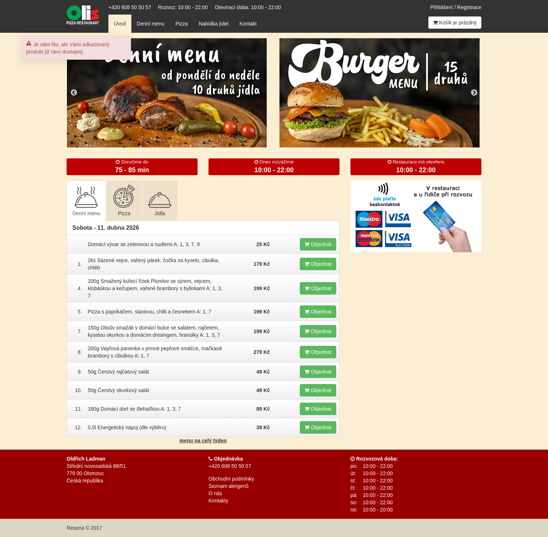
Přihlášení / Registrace (455, 7)
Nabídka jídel (214, 24)
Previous (74, 92)
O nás (215, 493)
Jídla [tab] (159, 200)
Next (474, 92)
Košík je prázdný (455, 22)
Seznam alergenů (229, 486)
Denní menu (150, 24)
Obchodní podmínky (231, 479)
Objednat (318, 244)
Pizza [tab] (124, 200)
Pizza (181, 24)
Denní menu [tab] (86, 200)
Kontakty (218, 501)
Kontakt (248, 24)
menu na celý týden (203, 440)
